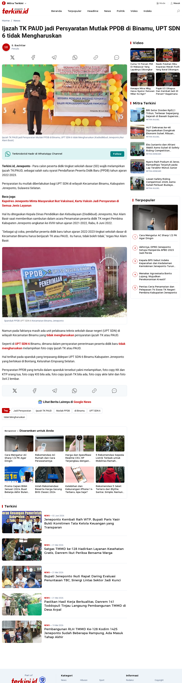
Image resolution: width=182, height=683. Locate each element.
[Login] (175, 3)
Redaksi (130, 680)
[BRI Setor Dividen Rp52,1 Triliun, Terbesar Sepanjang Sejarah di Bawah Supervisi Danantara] (137, 115)
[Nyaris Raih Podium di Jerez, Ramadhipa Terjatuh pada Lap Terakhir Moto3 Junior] (137, 166)
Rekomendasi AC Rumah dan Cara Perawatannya (45, 458)
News (107, 11)
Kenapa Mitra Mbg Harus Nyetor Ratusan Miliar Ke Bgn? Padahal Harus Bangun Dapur (142, 91)
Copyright (159, 680)
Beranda (56, 11)
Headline (92, 11)
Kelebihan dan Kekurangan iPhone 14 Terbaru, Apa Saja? (78, 489)
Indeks (148, 11)
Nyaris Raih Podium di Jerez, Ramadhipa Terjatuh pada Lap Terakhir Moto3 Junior (163, 165)
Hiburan (83, 680)
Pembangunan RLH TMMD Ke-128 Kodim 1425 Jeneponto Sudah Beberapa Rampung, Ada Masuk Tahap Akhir (83, 633)
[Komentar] (116, 57)
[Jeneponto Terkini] (15, 11)
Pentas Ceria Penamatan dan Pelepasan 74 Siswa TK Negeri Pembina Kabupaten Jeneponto (158, 289)
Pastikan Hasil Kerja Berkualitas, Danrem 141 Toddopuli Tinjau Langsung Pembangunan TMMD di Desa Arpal (85, 605)
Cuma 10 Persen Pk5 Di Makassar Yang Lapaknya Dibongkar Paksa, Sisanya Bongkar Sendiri (141, 67)
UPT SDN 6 (25, 320)
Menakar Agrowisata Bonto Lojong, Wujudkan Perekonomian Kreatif (155, 276)
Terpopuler (74, 11)
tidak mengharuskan (60, 335)
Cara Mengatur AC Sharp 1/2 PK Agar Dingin (16, 458)
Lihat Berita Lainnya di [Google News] (64, 402)
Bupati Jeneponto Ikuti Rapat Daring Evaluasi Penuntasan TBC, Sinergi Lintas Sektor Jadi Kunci (82, 578)
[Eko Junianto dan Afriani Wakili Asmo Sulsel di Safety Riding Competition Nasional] (137, 149)
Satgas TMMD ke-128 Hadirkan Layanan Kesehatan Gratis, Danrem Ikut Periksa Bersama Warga (84, 551)
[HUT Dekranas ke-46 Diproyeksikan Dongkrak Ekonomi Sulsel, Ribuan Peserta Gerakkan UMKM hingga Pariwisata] (137, 132)
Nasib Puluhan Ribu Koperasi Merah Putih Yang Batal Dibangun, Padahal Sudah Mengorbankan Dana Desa (168, 67)
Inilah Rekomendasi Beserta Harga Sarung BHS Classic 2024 (48, 489)
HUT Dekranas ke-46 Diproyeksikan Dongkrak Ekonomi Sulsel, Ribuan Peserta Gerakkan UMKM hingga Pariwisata (161, 133)
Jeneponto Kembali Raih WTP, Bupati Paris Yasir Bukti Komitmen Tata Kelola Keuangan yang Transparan (82, 523)
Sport (101, 680)
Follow (117, 154)
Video (134, 11)
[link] (14, 47)
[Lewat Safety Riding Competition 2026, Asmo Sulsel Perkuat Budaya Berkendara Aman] (137, 183)
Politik (121, 11)
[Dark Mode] (160, 3)
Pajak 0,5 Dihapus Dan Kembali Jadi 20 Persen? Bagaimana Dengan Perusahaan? (167, 91)
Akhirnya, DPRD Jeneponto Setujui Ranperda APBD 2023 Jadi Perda (156, 250)
